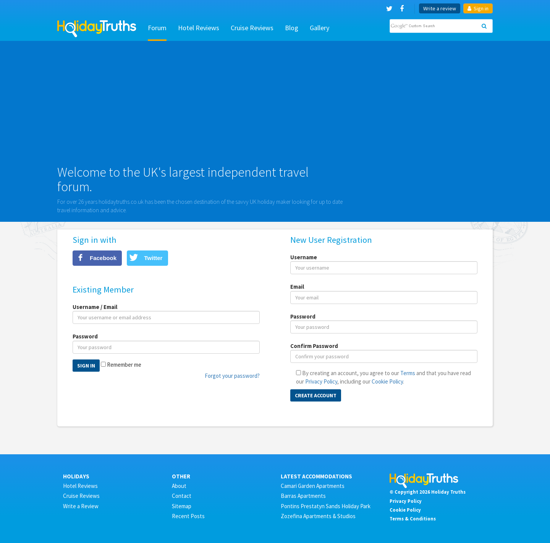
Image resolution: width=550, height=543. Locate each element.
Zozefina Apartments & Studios (318, 516)
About (179, 485)
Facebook (103, 258)
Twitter (153, 258)
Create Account (315, 395)
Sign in (478, 8)
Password (85, 336)
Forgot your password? (232, 375)
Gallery (319, 27)
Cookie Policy (387, 381)
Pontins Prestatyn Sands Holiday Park (325, 506)
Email (297, 286)
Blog (291, 27)
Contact (181, 495)
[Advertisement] (275, 105)
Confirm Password (314, 346)
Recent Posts (188, 516)
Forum (157, 27)
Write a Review (81, 506)
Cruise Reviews (252, 27)
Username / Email (95, 307)
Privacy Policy (321, 381)
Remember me (124, 364)
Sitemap (181, 506)
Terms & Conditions (413, 518)
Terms (407, 373)
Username (303, 257)
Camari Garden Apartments (313, 485)
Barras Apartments (303, 495)
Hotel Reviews (198, 27)
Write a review (439, 8)
